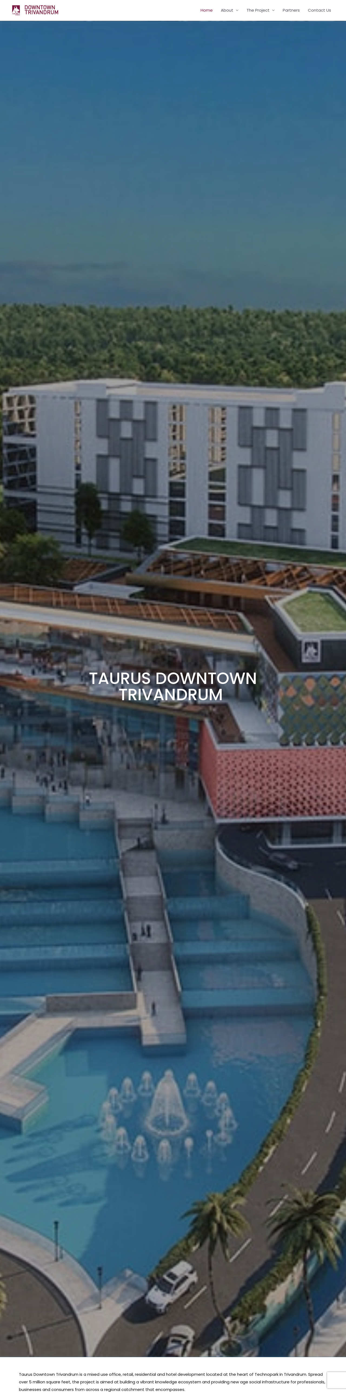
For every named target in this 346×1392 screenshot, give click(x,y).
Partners (291, 10)
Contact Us (319, 10)
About (227, 10)
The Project (258, 10)
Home (207, 10)
